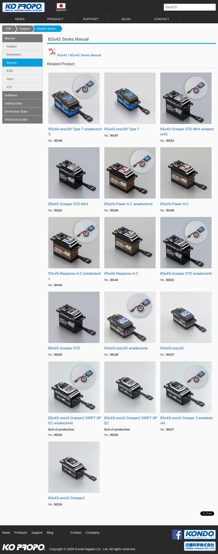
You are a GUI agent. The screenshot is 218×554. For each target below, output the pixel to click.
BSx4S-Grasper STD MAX (68, 204)
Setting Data (13, 103)
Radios (12, 46)
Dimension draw (16, 111)
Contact (75, 532)
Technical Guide (15, 119)
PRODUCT (55, 19)
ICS (9, 87)
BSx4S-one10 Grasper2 (66, 498)
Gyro (10, 79)
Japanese (61, 7)
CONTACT (161, 19)
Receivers (14, 54)
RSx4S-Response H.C (121, 273)
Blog (50, 532)
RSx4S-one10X (172, 348)
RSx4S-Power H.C (174, 204)
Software (10, 95)
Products (21, 532)
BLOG (126, 19)
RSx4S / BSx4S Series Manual (74, 55)
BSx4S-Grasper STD (64, 348)
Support (25, 28)
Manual (9, 38)
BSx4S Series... (47, 28)
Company (92, 532)
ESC (10, 71)
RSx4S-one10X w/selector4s (126, 348)
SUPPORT (90, 19)
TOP (8, 28)
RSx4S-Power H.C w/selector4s (128, 204)
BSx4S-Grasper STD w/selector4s (186, 273)
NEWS (20, 19)
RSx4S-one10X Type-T (121, 129)
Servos (12, 62)
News (6, 532)
